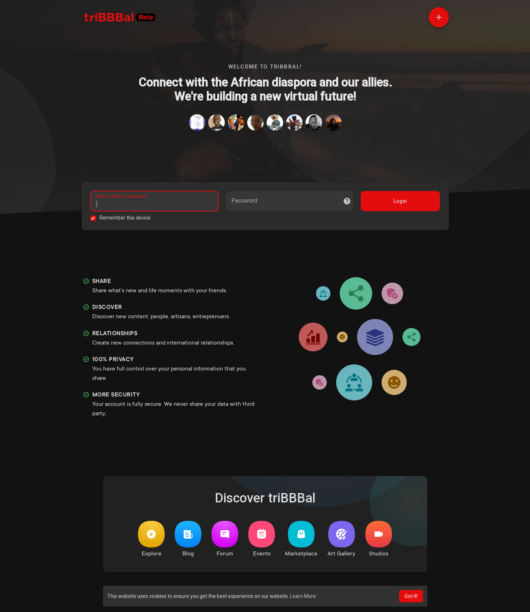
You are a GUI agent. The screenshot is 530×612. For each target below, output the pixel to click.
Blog (188, 539)
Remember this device (125, 218)
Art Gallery (341, 539)
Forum (224, 539)
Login (400, 201)
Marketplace (301, 539)
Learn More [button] (303, 596)
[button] (439, 17)
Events (261, 539)
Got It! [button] (411, 596)
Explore (151, 539)
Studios (378, 539)
